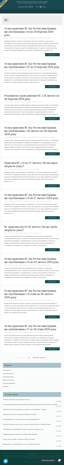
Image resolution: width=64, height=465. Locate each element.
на (27, 169)
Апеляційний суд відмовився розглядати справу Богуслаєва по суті (23, 429)
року (43, 38)
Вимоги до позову (8, 380)
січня (51, 300)
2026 (15, 38)
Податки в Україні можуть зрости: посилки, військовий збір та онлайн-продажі (26, 424)
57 (29, 357)
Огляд (28, 38)
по (36, 38)
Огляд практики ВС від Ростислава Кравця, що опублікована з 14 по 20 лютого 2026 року (31, 260)
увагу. (36, 169)
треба (35, 233)
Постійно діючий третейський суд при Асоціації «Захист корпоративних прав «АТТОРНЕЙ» (32, 2)
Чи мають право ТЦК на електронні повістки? (16, 399)
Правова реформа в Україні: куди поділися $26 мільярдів (20, 434)
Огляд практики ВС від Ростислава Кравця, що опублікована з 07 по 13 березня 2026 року (32, 65)
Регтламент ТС (7, 370)
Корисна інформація (9, 383)
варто (15, 169)
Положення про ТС (8, 373)
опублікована (32, 38)
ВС (22, 38)
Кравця (24, 38)
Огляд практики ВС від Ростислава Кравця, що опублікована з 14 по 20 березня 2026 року (30, 32)
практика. (32, 169)
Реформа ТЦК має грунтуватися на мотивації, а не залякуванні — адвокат (25, 409)
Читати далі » (52, 54)
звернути (21, 169)
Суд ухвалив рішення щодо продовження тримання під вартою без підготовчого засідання (30, 404)
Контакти (5, 386)
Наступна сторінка (39, 357)
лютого (23, 101)
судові (39, 101)
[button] (32, 11)
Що (50, 38)
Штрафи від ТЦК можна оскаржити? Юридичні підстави (19, 414)
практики (39, 38)
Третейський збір (8, 377)
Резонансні (29, 101)
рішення (33, 101)
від (20, 38)
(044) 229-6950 (26, 6)
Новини (5, 38)
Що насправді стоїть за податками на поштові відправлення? (21, 419)
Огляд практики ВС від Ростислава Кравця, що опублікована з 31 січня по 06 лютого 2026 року (30, 294)
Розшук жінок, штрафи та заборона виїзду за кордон (19, 439)
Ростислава (46, 38)
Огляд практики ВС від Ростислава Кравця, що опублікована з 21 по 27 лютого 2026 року (31, 196)
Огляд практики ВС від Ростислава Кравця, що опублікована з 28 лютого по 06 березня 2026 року (30, 131)
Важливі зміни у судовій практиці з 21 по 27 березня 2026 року (21, 444)
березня (17, 38)
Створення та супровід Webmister (32, 461)
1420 (15, 233)
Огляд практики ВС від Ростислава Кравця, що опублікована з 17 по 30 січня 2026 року (30, 327)
